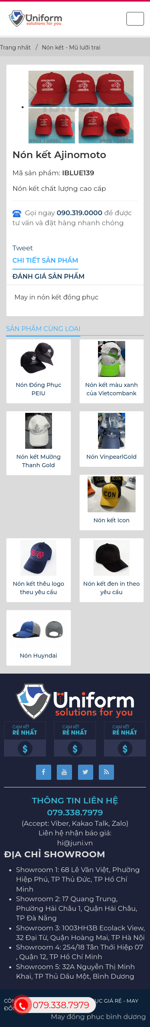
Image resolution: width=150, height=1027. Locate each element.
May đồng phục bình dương (98, 1017)
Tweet (22, 248)
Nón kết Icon (111, 520)
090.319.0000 (79, 213)
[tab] (45, 261)
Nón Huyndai (38, 655)
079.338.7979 (75, 812)
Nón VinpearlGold (111, 456)
